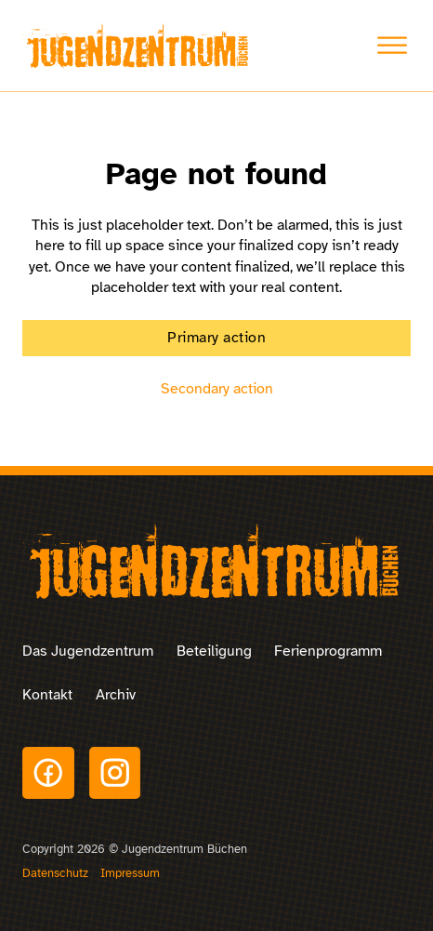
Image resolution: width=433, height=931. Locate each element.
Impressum (130, 873)
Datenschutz (55, 873)
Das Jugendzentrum (87, 651)
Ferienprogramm (328, 651)
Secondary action (217, 388)
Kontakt (47, 694)
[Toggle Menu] (392, 45)
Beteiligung (214, 651)
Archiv (116, 694)
